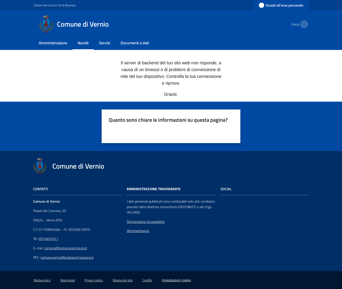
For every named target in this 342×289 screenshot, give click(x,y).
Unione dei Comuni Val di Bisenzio (55, 5)
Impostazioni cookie (176, 280)
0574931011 (48, 238)
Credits (147, 280)
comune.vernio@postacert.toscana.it (67, 257)
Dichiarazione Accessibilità (145, 221)
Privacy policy (94, 280)
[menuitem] (53, 43)
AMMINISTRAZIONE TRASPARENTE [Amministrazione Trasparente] (154, 189)
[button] (303, 24)
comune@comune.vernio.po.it (65, 248)
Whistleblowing (138, 230)
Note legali (67, 280)
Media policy (42, 280)
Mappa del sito (123, 280)
